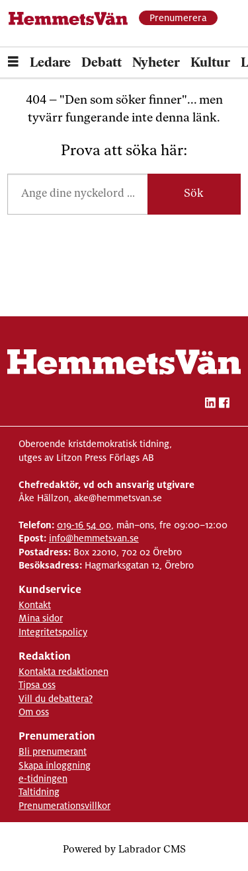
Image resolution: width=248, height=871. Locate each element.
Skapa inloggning (55, 765)
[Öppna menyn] (13, 63)
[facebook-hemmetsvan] (224, 404)
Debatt (101, 63)
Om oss (34, 712)
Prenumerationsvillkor (64, 806)
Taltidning (39, 792)
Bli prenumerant (53, 751)
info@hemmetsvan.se (94, 538)
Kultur (210, 63)
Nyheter (156, 63)
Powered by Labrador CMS (124, 850)
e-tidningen (43, 778)
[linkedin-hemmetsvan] (210, 404)
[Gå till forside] (68, 18)
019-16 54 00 (84, 525)
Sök (194, 193)
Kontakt (35, 605)
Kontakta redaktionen (63, 672)
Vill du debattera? (56, 699)
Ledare (50, 63)
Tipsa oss (37, 685)
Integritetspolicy (53, 632)
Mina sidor (41, 618)
